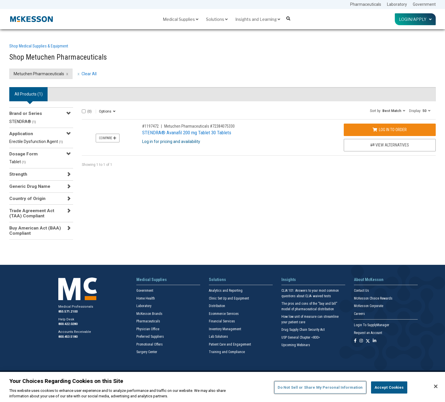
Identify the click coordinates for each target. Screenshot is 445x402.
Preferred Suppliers (150, 337)
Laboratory (397, 4)
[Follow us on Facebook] (355, 341)
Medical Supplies (180, 19)
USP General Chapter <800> (300, 337)
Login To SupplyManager (371, 325)
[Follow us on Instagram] (361, 341)
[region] (222, 387)
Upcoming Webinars (295, 345)
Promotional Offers (149, 344)
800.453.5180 (67, 337)
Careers (359, 314)
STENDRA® (22, 121)
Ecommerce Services (224, 314)
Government (424, 4)
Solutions (217, 19)
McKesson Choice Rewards (373, 298)
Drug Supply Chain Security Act (303, 330)
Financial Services (222, 321)
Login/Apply (415, 19)
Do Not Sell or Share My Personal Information (320, 387)
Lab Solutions (218, 337)
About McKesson (369, 279)
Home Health (145, 298)
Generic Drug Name (29, 186)
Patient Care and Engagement (230, 344)
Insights (288, 279)
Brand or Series (25, 113)
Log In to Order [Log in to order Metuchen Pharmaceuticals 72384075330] (389, 129)
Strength (18, 174)
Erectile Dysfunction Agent (36, 141)
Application (21, 133)
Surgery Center (146, 352)
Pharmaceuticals (365, 4)
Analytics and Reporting (226, 291)
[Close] (435, 386)
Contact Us (361, 291)
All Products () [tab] (29, 94)
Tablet (17, 161)
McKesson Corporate (368, 306)
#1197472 (150, 126)
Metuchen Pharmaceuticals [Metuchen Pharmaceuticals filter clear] (39, 73)
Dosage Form (23, 154)
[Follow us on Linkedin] (374, 341)
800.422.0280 (67, 324)
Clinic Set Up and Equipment (229, 298)
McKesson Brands (149, 314)
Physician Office (147, 329)
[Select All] (84, 111)
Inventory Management (225, 329)
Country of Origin (27, 198)
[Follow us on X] (368, 341)
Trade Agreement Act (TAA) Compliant (31, 213)
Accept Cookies (389, 387)
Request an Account (368, 333)
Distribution (217, 306)
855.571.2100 (67, 311)
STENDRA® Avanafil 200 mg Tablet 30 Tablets (186, 132)
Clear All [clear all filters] (89, 73)
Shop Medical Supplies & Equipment (38, 46)
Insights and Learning (257, 19)
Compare (107, 138)
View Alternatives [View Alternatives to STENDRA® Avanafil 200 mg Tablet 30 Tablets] (389, 145)
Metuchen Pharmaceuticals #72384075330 (199, 126)
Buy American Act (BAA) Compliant (35, 230)
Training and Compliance (227, 352)
